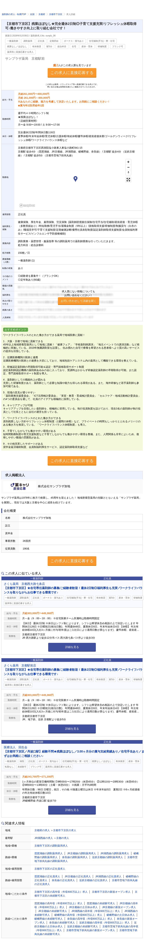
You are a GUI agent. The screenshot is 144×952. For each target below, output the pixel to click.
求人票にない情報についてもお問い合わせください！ (78, 297)
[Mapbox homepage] (27, 205)
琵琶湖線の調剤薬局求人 (48, 853)
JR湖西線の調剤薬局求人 (114, 853)
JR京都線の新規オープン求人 (119, 907)
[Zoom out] (128, 167)
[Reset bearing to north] (128, 172)
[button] (75, 179)
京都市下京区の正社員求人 (49, 868)
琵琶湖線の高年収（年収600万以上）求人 (58, 903)
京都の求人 (62, 838)
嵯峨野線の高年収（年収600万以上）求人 (78, 914)
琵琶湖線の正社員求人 (47, 876)
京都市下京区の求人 (64, 830)
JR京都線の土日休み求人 (83, 907)
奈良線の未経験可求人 (62, 922)
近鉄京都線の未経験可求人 (82, 926)
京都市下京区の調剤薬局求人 (51, 845)
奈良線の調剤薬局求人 (75, 857)
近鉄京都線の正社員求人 (93, 880)
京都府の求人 (42, 830)
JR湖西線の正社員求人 (108, 876)
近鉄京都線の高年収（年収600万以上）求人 (104, 922)
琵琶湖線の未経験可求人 (101, 903)
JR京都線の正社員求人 (78, 876)
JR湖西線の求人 (43, 838)
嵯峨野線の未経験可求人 (48, 918)
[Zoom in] (128, 162)
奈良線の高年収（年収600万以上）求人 (89, 918)
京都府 (41, 14)
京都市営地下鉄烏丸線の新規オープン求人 (90, 930)
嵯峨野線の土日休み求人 (121, 914)
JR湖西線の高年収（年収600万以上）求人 (95, 911)
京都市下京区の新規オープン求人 (111, 891)
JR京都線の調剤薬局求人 (81, 853)
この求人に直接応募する (72, 72)
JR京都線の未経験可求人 (52, 911)
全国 (32, 14)
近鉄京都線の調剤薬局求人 (107, 857)
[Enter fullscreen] (128, 179)
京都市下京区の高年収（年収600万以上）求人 (60, 891)
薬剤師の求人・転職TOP (14, 14)
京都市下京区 (55, 14)
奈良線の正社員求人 (63, 880)
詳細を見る (72, 647)
